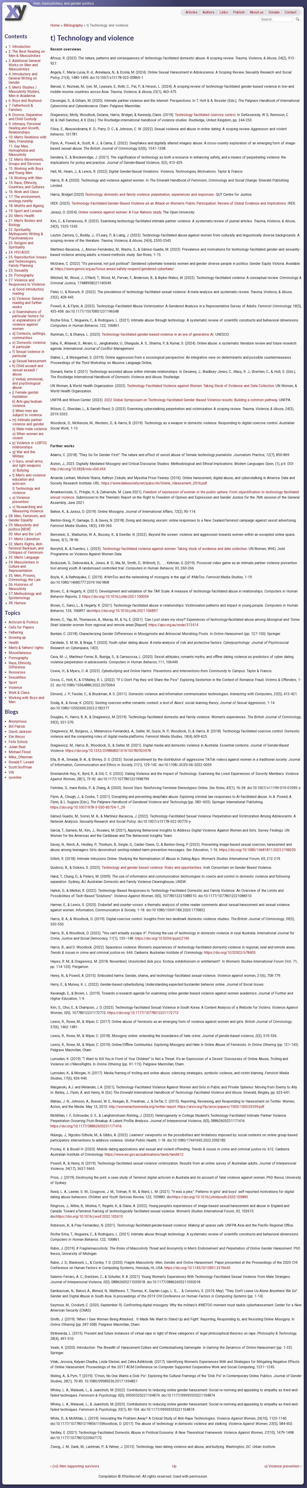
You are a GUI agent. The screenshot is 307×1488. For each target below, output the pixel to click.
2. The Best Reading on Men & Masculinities (27, 53)
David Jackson (20, 731)
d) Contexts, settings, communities (29, 335)
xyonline (15, 777)
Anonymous (18, 721)
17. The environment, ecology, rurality (25, 199)
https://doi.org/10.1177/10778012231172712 (143, 1013)
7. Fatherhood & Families (21, 107)
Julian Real (17, 747)
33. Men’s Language (24, 557)
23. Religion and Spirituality (21, 245)
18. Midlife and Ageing (26, 206)
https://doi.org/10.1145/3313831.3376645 (197, 1268)
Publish (239, 12)
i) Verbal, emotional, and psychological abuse (27, 383)
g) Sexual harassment (29, 361)
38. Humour (17, 603)
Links (224, 12)
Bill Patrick (17, 726)
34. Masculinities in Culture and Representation (24, 566)
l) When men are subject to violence (27, 413)
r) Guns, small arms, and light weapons (27, 463)
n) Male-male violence (29, 429)
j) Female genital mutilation (25, 394)
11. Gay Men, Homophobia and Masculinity (22, 150)
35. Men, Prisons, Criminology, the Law (25, 577)
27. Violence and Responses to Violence (27, 282)
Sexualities (17, 677)
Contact (290, 12)
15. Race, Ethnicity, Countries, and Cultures (27, 185)
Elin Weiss (17, 737)
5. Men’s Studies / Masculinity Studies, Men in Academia (24, 91)
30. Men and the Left (25, 534)
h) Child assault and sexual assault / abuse (27, 370)
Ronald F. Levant (21, 762)
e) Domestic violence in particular (29, 345)
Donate (274, 12)
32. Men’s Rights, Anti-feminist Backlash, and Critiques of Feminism (26, 548)
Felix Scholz (18, 742)
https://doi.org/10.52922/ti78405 (230, 952)
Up (174, 1466)
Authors (208, 12)
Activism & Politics (23, 622)
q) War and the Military (23, 454)
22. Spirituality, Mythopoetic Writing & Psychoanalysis (26, 234)
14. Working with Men (25, 178)
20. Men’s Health (21, 216)
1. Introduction (20, 47)
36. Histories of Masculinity (21, 586)
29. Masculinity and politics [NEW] (24, 527)
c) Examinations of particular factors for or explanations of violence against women (28, 320)
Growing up (17, 637)
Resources (17, 672)
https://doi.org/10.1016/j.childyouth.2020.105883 (210, 1197)
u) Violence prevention (21, 499)
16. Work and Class (24, 192)
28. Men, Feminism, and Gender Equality (27, 518)
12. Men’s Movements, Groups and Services (26, 161)
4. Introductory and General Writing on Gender (23, 78)
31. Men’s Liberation (24, 539)
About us (257, 12)
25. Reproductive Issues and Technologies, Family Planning (28, 261)
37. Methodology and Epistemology (25, 596)
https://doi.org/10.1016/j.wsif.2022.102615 (89, 1216)
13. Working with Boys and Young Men (26, 170)
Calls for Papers (21, 627)
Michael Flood (20, 752)
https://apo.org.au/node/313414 (173, 625)
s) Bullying (20, 470)
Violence (15, 687)
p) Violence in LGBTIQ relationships (29, 445)
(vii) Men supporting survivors (74, 1466)
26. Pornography (21, 275)
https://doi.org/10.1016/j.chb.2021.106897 (125, 611)
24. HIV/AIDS (19, 252)
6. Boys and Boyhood (25, 101)
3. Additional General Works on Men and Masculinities (25, 65)
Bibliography (73, 25)
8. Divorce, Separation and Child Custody (26, 117)
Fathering (16, 632)
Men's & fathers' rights (26, 648)
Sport (13, 682)
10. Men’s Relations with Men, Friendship (27, 139)
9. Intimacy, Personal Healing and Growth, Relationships (25, 128)
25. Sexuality (18, 270)
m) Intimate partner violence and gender (28, 422)
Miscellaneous (20, 653)
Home (55, 25)
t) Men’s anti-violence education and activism (29, 479)
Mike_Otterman (20, 757)
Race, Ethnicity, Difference (20, 665)
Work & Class (19, 693)
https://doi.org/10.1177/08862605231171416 (86, 1126)
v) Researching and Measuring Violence (27, 509)
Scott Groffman (20, 767)
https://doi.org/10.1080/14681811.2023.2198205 (257, 850)
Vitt (11, 772)
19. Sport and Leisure (25, 211)
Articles (191, 12)
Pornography (18, 658)
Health (14, 642)
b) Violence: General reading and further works (28, 302)
